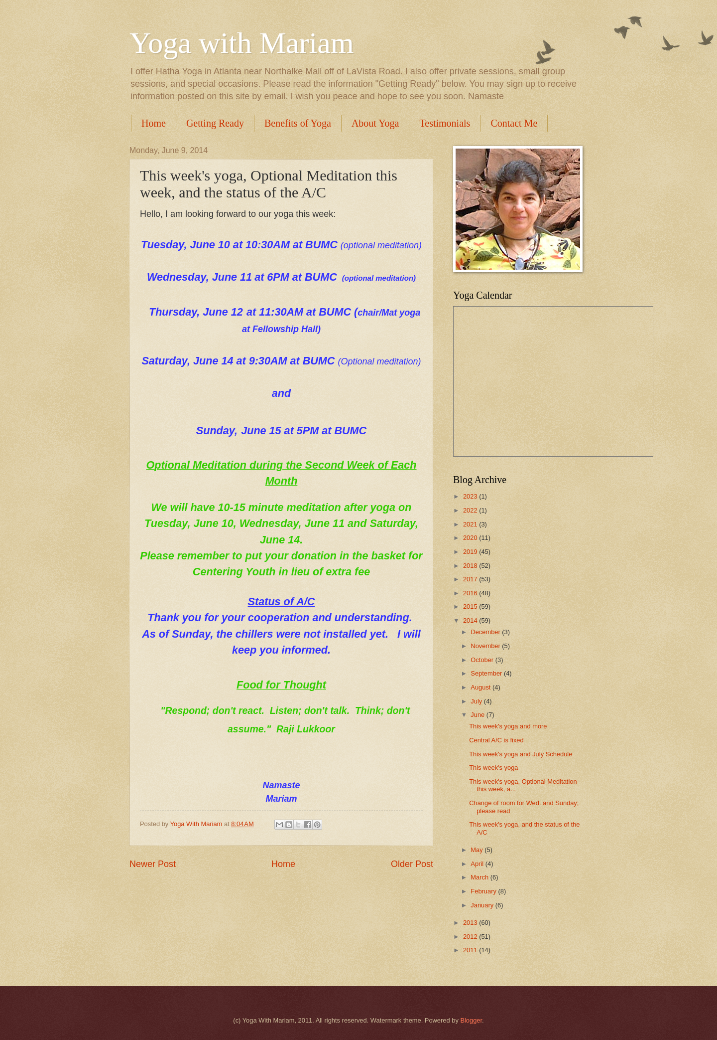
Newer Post (152, 864)
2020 (471, 537)
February (484, 891)
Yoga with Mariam (241, 42)
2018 (471, 565)
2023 (471, 496)
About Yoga (375, 123)
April (478, 863)
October (483, 660)
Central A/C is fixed (496, 740)
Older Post (412, 864)
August (481, 687)
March (480, 877)
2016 (471, 593)
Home (153, 123)
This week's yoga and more (508, 726)
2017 (471, 579)
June (478, 714)
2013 (471, 922)
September (487, 673)
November (486, 646)
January (483, 905)
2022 (471, 510)
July (477, 701)
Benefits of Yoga (297, 123)
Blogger (471, 1020)
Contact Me (513, 123)
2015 (471, 606)
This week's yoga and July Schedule (520, 754)
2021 (471, 524)
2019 (471, 551)
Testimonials (444, 123)
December (486, 632)
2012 (471, 936)
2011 (471, 950)
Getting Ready (215, 123)
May (477, 850)
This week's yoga (493, 767)
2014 (471, 620)
